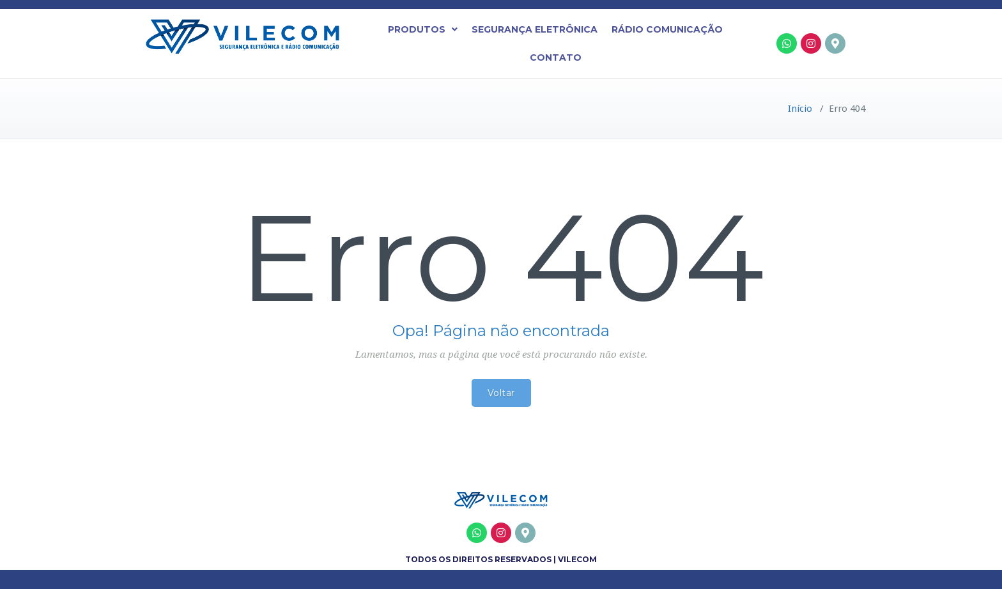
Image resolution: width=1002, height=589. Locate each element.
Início (800, 108)
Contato (556, 57)
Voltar (501, 393)
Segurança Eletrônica (534, 29)
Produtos (423, 29)
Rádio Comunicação (667, 29)
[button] (423, 29)
